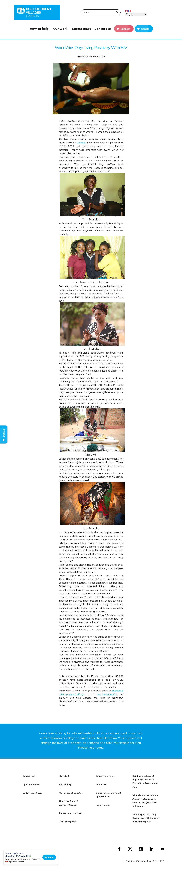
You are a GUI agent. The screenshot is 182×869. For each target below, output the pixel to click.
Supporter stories (105, 776)
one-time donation (107, 694)
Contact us (103, 29)
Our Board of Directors (71, 792)
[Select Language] (136, 14)
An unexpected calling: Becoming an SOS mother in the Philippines (145, 818)
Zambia (81, 142)
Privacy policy (103, 804)
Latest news (81, 29)
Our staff (64, 776)
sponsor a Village (74, 694)
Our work (60, 29)
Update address (31, 784)
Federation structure (70, 813)
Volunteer (101, 784)
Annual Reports (67, 821)
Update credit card (32, 792)
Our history (65, 784)
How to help (39, 29)
